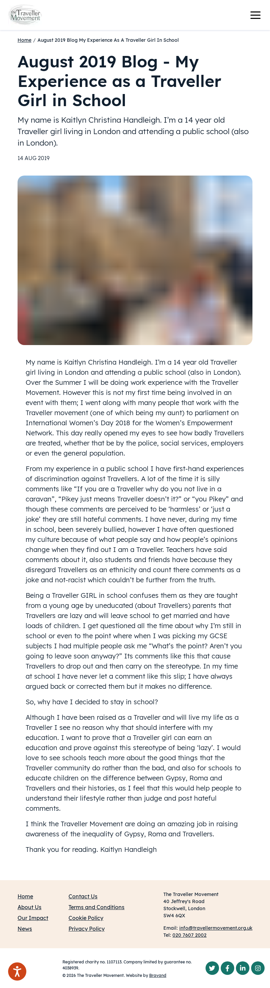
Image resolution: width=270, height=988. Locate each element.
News (25, 928)
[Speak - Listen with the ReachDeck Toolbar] (17, 971)
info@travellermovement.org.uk (215, 928)
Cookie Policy (86, 918)
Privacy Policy (87, 928)
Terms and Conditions (97, 907)
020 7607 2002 (189, 935)
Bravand (157, 975)
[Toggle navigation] (259, 15)
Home (24, 40)
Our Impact (33, 918)
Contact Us (83, 896)
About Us (30, 907)
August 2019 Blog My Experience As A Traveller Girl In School (108, 40)
